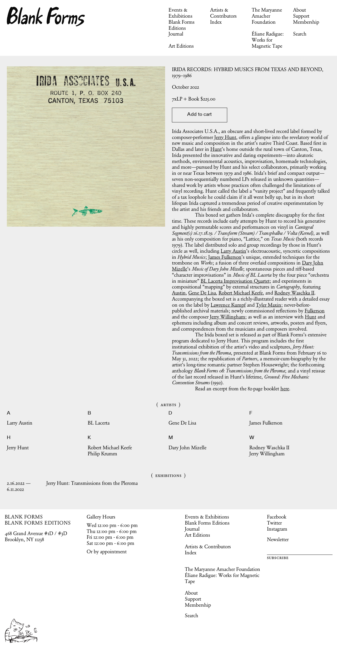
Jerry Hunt (225, 137)
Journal (175, 34)
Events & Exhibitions (180, 13)
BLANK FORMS (24, 517)
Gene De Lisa (202, 293)
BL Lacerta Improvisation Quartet (235, 281)
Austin (179, 293)
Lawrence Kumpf (228, 305)
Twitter (274, 523)
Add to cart (199, 114)
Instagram (277, 529)
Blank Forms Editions (181, 25)
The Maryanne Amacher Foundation (267, 16)
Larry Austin (233, 251)
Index (216, 22)
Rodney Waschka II (294, 293)
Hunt (216, 149)
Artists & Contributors (223, 13)
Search (299, 34)
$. (193, 99)
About (299, 10)
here (284, 388)
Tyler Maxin (268, 305)
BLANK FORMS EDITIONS (38, 523)
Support (301, 16)
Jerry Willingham (227, 317)
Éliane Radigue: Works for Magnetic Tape (268, 40)
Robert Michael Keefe (241, 293)
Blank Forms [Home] (46, 16)
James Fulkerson (224, 257)
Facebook (276, 517)
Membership (306, 22)
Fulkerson (315, 310)
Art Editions (181, 46)
